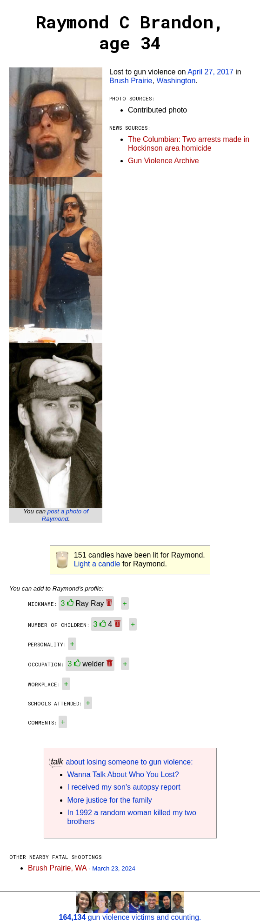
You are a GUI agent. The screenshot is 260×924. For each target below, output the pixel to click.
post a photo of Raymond (65, 515)
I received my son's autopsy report (123, 787)
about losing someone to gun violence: (121, 762)
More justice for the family (109, 800)
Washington (175, 81)
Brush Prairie (130, 81)
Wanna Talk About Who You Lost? (123, 774)
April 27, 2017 (210, 72)
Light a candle (97, 564)
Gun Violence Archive (163, 161)
